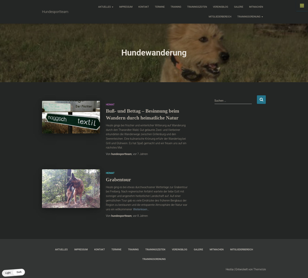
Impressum (126, 6)
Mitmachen (256, 6)
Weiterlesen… (141, 209)
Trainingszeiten (197, 6)
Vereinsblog (220, 6)
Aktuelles (105, 6)
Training (176, 6)
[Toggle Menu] (302, 5)
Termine (160, 6)
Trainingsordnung (250, 16)
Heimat (110, 104)
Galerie (238, 6)
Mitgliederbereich (220, 16)
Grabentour (118, 179)
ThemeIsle (259, 269)
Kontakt (143, 6)
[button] (13, 272)
